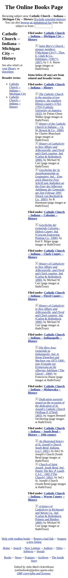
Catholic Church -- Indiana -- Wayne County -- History (46, 496)
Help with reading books (16, 538)
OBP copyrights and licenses (33, 573)
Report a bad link (44, 538)
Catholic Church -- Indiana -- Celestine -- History (46, 215)
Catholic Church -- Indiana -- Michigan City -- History (46, 36)
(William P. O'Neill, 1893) (50, 407)
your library (9, 68)
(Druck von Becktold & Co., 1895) (50, 185)
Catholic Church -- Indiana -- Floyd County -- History (46, 296)
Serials (41, 551)
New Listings (32, 548)
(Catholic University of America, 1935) (49, 104)
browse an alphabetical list (36, 22)
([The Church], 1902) (50, 471)
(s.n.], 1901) (49, 446)
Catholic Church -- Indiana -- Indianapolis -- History (46, 338)
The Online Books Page (34, 7)
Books (7, 557)
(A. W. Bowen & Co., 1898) (50, 127)
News (18, 557)
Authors (48, 548)
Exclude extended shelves (50, 19)
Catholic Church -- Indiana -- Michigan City (17, 88)
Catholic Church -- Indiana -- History (15, 101)
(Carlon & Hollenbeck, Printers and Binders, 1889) (49, 514)
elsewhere (8, 71)
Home (6, 548)
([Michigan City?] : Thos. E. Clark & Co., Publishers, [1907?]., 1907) (50, 54)
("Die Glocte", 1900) (50, 360)
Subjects (28, 551)
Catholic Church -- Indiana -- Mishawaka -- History (46, 389)
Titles (59, 548)
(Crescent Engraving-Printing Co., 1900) (47, 231)
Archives (43, 557)
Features (30, 557)
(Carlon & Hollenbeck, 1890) (49, 151)
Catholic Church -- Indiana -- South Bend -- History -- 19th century (46, 431)
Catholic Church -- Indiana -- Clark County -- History (46, 254)
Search (17, 548)
